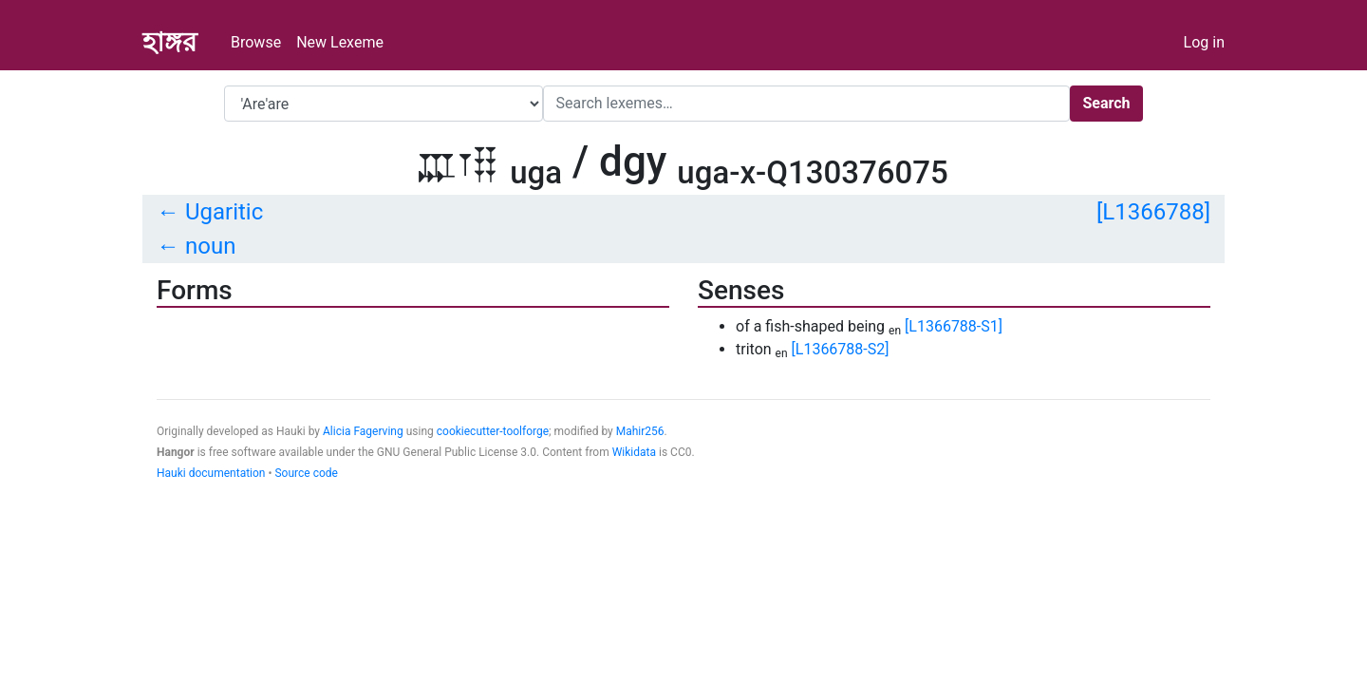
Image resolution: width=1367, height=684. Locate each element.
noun (210, 246)
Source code (305, 473)
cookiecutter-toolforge (493, 431)
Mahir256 (640, 431)
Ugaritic (224, 212)
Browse (256, 42)
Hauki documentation (211, 473)
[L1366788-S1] (953, 326)
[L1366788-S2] (840, 349)
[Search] (806, 104)
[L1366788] (1153, 212)
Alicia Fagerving (363, 431)
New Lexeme (340, 42)
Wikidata (634, 452)
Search (1106, 103)
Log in (1204, 42)
